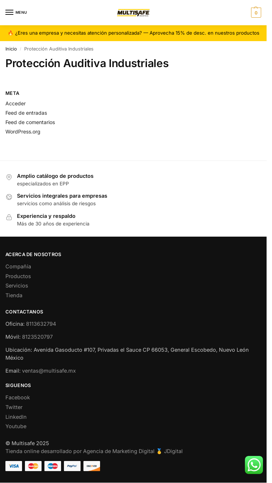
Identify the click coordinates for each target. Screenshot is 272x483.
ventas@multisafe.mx (49, 371)
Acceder (15, 103)
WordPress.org (22, 131)
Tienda (13, 295)
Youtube (15, 426)
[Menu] (16, 12)
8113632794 (41, 324)
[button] (255, 13)
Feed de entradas (26, 113)
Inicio (11, 49)
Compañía (18, 266)
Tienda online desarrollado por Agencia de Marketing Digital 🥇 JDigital (94, 451)
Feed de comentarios (30, 122)
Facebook (17, 397)
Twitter (13, 407)
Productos (18, 276)
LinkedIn (16, 417)
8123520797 (37, 337)
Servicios (16, 285)
